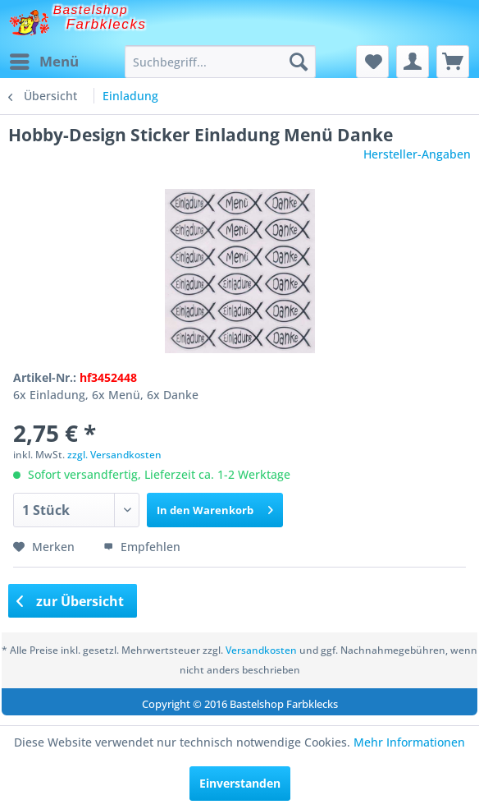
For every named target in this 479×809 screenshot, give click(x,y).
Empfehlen (141, 546)
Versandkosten (261, 650)
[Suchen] (298, 61)
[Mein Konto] (412, 61)
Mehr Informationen (409, 742)
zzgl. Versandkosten (114, 455)
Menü (44, 59)
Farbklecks (106, 24)
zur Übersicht (70, 601)
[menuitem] (43, 61)
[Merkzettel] (372, 61)
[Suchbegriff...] (221, 61)
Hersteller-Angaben (417, 154)
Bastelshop (91, 9)
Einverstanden (240, 783)
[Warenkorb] (452, 61)
